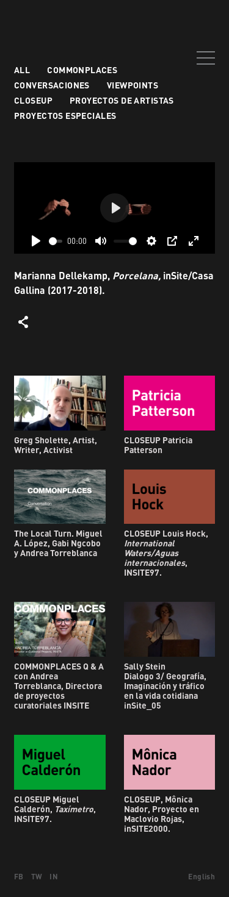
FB (19, 877)
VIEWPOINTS (132, 85)
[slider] (56, 241)
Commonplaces (82, 70)
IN (53, 877)
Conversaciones (52, 85)
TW (37, 877)
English (201, 877)
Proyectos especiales (65, 115)
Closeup (33, 100)
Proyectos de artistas (122, 100)
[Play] (36, 241)
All (22, 70)
